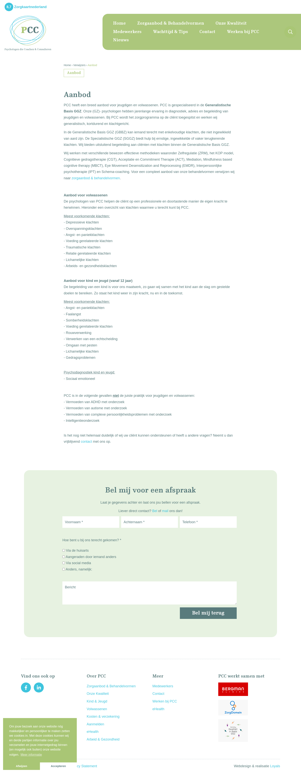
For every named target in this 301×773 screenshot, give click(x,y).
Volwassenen (97, 709)
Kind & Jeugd (97, 701)
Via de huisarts (77, 550)
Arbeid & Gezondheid (103, 739)
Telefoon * (190, 522)
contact (86, 441)
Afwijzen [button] (21, 766)
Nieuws (121, 40)
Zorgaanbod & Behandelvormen (170, 23)
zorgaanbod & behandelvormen (96, 178)
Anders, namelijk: (79, 569)
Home (119, 23)
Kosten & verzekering (103, 716)
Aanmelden (95, 724)
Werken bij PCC (243, 32)
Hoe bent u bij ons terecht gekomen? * (91, 540)
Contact (207, 32)
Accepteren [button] (58, 766)
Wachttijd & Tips (170, 32)
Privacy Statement (83, 766)
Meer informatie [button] (31, 754)
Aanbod (74, 73)
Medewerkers (127, 32)
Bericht (70, 587)
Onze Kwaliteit (231, 23)
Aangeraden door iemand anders (91, 557)
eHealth (93, 732)
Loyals (275, 766)
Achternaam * (134, 522)
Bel (154, 511)
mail (165, 511)
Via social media (78, 563)
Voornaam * (74, 522)
